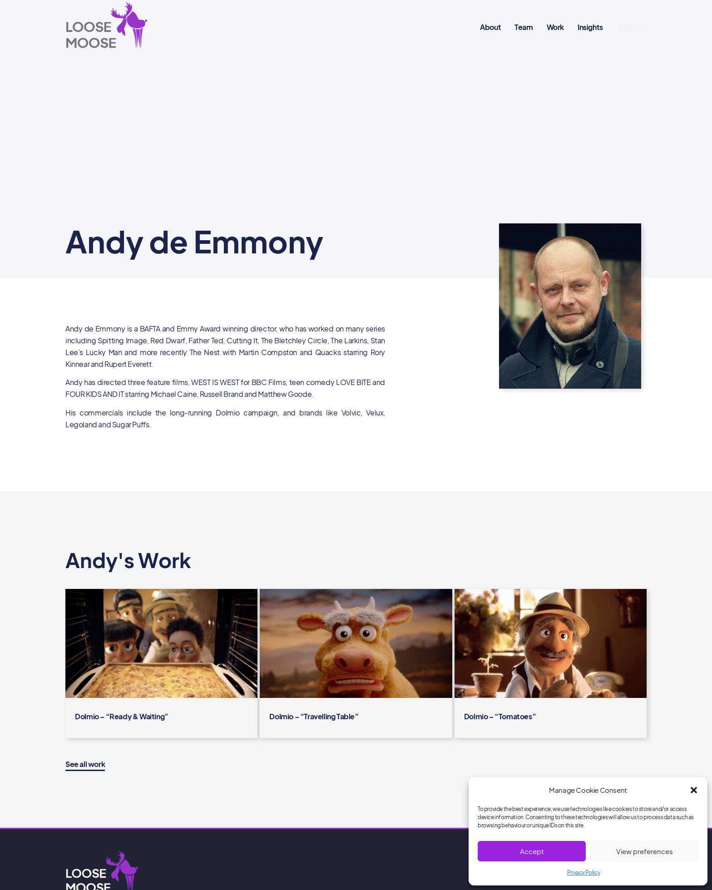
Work (555, 27)
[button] (693, 790)
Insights (590, 27)
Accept (532, 851)
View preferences (644, 851)
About (490, 27)
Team (523, 27)
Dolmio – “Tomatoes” (500, 716)
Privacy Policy (583, 872)
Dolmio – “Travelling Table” (313, 716)
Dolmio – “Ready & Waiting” (121, 716)
